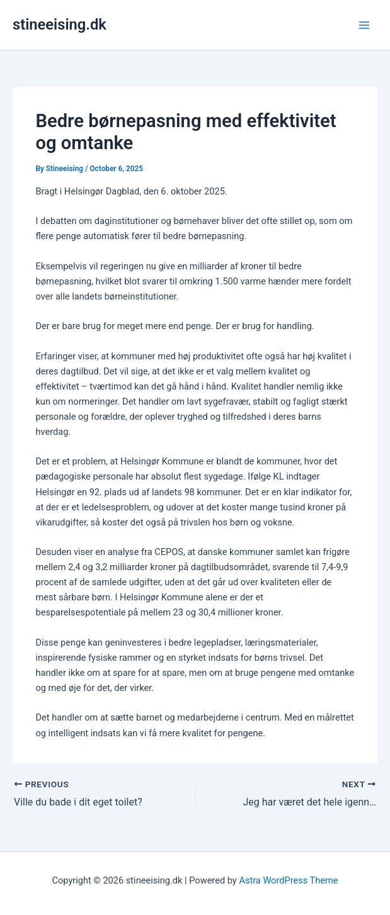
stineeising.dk (59, 24)
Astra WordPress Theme (288, 880)
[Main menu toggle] (364, 25)
